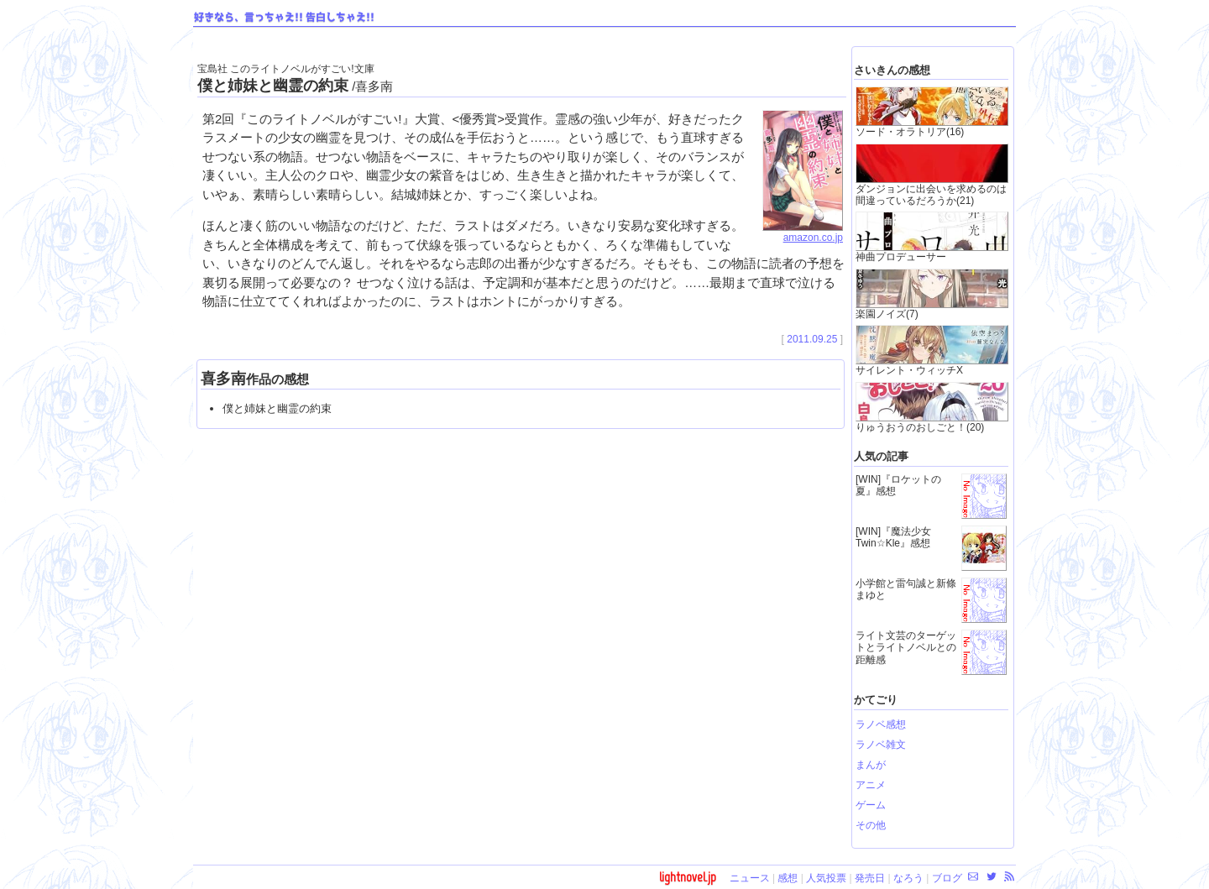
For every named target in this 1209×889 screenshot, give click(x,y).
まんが (871, 765)
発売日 (870, 878)
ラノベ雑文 (881, 744)
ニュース (750, 878)
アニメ (871, 785)
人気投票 (826, 878)
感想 (787, 878)
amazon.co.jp (802, 232)
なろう (908, 878)
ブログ (947, 878)
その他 (871, 825)
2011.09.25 (812, 339)
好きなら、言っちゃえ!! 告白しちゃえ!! (284, 18)
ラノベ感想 (881, 724)
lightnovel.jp (687, 877)
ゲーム (871, 805)
